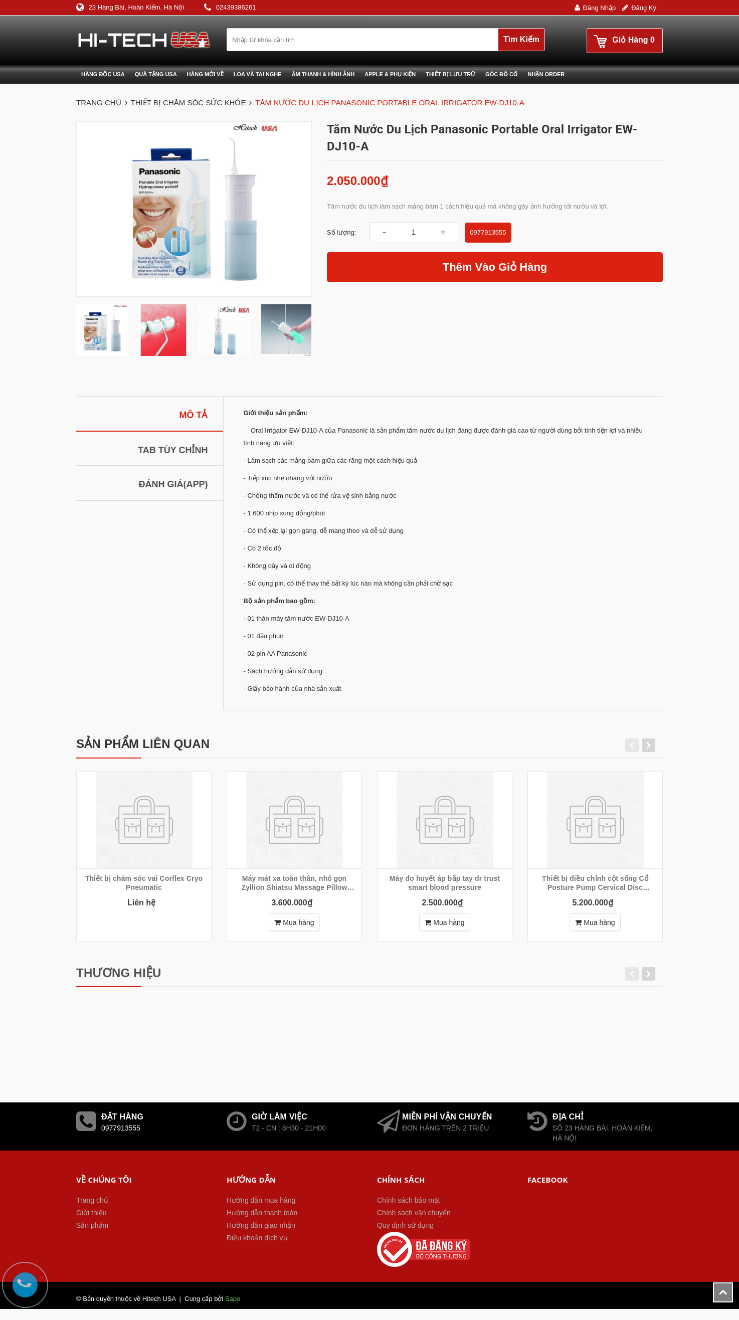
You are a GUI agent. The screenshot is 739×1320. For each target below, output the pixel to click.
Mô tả (193, 415)
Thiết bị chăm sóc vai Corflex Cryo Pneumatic (144, 882)
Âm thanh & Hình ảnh (323, 74)
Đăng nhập (599, 8)
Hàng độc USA (103, 74)
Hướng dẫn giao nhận (261, 1225)
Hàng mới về (205, 74)
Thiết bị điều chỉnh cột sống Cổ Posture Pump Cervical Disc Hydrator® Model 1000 (595, 883)
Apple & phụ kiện (390, 74)
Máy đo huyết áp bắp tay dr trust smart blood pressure (445, 882)
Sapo (232, 1298)
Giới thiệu (91, 1213)
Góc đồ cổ (501, 74)
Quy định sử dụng (405, 1225)
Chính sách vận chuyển (414, 1213)
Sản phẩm (92, 1225)
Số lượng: (341, 232)
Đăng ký (643, 8)
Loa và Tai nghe (258, 74)
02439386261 (236, 7)
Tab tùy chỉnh (173, 450)
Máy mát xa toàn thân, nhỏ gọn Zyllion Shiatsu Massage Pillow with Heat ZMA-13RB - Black (294, 883)
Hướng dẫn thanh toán (262, 1213)
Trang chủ (92, 1200)
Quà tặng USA (156, 74)
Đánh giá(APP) (173, 484)
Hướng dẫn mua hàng (261, 1200)
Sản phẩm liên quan (143, 743)
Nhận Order (546, 74)
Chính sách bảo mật (408, 1200)
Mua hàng (294, 922)
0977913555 (488, 232)
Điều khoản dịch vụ (257, 1238)
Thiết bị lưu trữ (450, 74)
